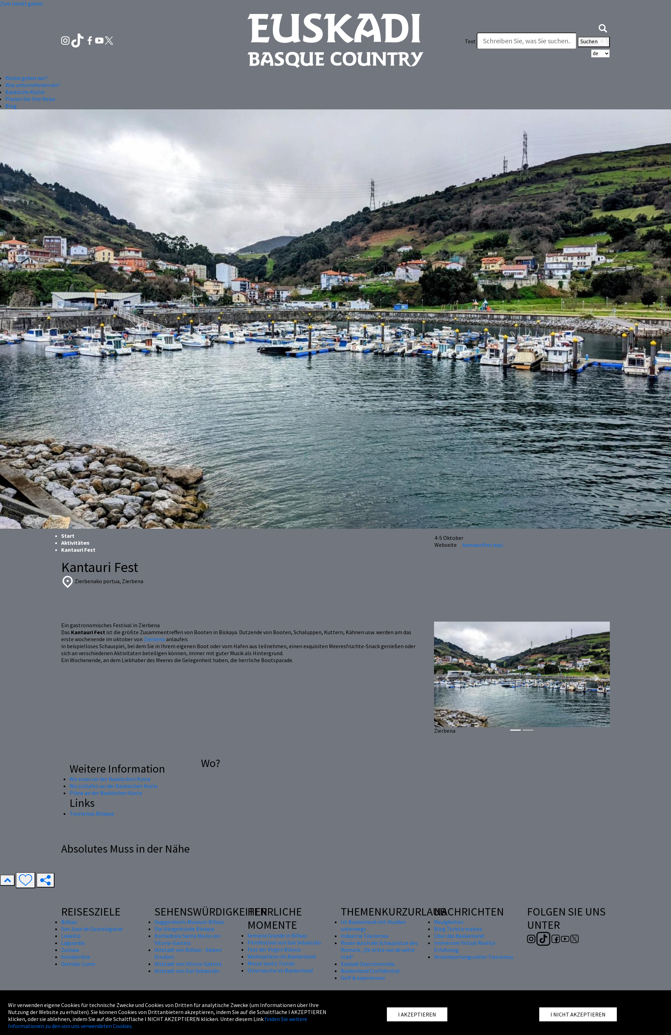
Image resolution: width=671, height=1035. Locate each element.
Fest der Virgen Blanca (274, 949)
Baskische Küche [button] (25, 91)
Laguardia (73, 942)
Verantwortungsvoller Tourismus (473, 956)
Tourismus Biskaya (92, 813)
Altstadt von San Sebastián (186, 970)
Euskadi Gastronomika (368, 963)
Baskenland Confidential (370, 970)
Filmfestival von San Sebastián (284, 942)
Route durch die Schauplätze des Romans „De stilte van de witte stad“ (379, 949)
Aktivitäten (75, 542)
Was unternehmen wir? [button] (32, 84)
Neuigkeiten (448, 921)
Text (470, 41)
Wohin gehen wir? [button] (26, 77)
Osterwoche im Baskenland (280, 970)
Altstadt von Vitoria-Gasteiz (188, 963)
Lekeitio (71, 935)
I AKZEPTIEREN (417, 1014)
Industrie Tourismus (365, 935)
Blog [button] (11, 105)
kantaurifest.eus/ (483, 544)
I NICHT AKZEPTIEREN (578, 1014)
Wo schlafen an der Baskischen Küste (114, 785)
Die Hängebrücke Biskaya (184, 928)
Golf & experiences (363, 977)
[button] (603, 27)
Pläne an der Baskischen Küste (106, 792)
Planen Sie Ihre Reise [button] (30, 98)
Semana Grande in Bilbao (277, 935)
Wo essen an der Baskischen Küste (110, 778)
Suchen (593, 42)
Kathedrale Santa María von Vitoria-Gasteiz (187, 939)
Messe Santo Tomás (271, 963)
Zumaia (70, 949)
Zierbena (154, 639)
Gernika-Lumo (78, 963)
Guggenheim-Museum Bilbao (189, 921)
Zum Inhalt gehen (21, 3)
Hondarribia (75, 956)
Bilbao (69, 921)
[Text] (527, 40)
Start (67, 535)
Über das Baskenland (459, 935)
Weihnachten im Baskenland (281, 956)
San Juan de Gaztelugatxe (92, 928)
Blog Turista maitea (458, 928)
